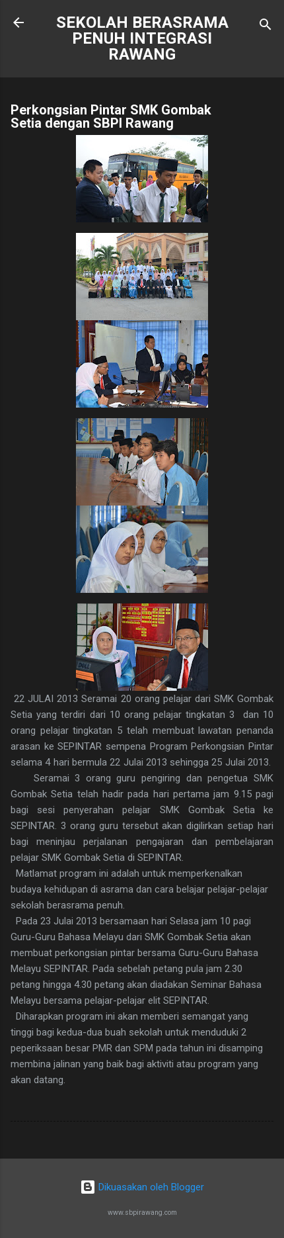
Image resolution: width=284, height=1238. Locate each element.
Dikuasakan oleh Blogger (142, 1187)
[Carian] (265, 27)
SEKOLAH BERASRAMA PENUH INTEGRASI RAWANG (142, 38)
